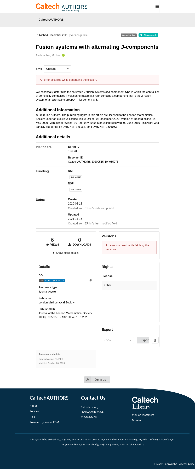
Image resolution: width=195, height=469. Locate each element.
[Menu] (157, 6)
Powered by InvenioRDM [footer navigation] (44, 422)
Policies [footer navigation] (34, 411)
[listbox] (57, 68)
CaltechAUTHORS (51, 19)
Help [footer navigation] (32, 417)
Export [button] (145, 340)
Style (39, 68)
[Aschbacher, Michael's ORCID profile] (63, 55)
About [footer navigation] (33, 406)
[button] (129, 285)
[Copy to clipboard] (90, 280)
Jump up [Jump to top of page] (95, 379)
